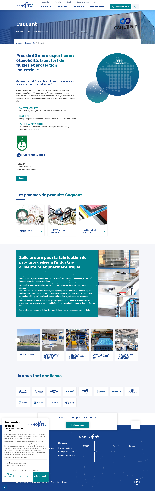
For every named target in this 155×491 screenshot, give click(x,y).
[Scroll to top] (135, 425)
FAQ (95, 2)
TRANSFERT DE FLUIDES (28, 108)
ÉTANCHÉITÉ (24, 116)
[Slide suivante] (137, 340)
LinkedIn (64, 482)
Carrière (69, 2)
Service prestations (65, 448)
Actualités (58, 2)
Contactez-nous (77, 425)
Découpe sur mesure (66, 452)
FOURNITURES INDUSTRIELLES (31, 124)
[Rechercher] (135, 6)
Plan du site (55, 482)
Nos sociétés (45, 2)
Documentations (83, 2)
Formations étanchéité (66, 455)
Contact (21, 178)
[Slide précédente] (17, 340)
